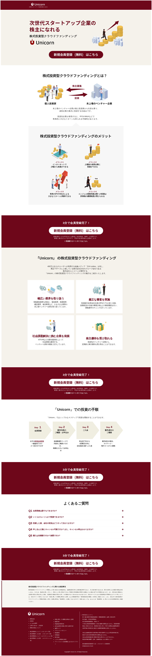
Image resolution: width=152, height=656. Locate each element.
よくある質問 (33, 623)
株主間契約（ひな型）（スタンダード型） (41, 633)
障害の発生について (35, 627)
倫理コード (58, 628)
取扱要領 (57, 632)
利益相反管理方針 (59, 624)
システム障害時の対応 (60, 639)
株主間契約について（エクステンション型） (41, 636)
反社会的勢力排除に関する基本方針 (64, 626)
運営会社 (32, 619)
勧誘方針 (57, 621)
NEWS (32, 621)
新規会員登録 (76, 54)
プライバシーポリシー (60, 630)
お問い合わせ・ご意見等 (36, 625)
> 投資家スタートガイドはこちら (76, 241)
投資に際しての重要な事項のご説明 (64, 619)
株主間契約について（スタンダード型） (40, 631)
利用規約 (57, 635)
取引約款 (57, 637)
